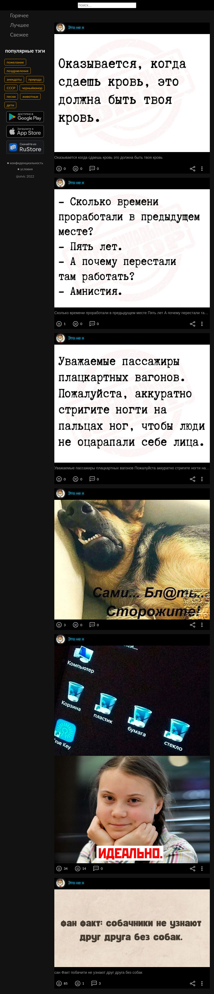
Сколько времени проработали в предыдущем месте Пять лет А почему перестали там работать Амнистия (132, 313)
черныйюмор (32, 88)
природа (35, 79)
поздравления (17, 71)
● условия (25, 169)
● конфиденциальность (25, 163)
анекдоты (14, 79)
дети (10, 105)
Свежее (19, 34)
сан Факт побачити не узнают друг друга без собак (98, 972)
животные (30, 96)
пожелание (15, 62)
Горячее (19, 15)
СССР (11, 88)
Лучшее (19, 25)
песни (11, 96)
